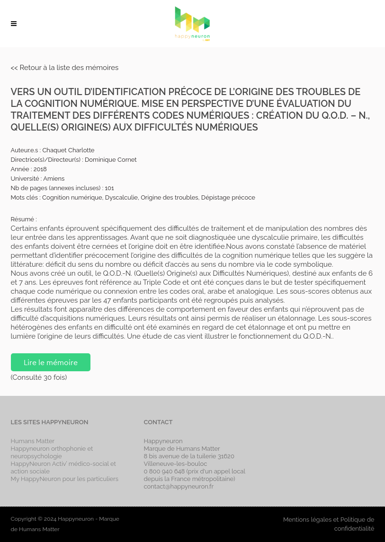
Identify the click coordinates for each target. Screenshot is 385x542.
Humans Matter (33, 441)
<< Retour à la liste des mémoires (65, 67)
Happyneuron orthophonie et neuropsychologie (52, 452)
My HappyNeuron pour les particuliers (65, 478)
